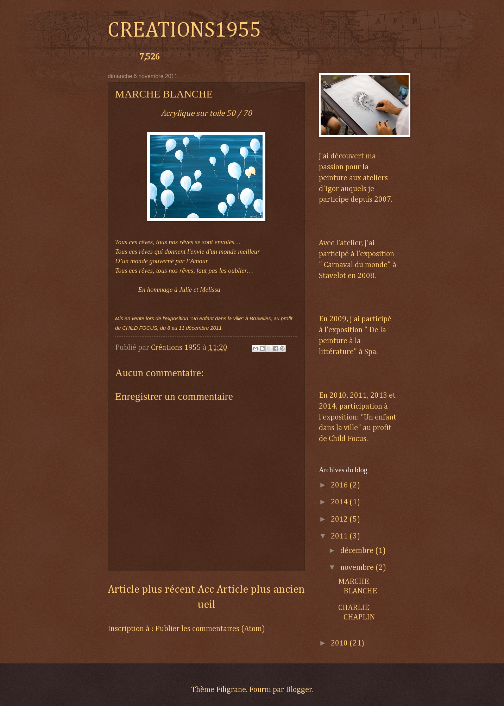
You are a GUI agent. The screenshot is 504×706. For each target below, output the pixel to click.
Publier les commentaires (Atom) (210, 629)
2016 (340, 485)
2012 (340, 519)
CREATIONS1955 (184, 30)
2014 (340, 502)
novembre (358, 568)
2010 (340, 643)
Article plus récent (151, 589)
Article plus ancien (260, 589)
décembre (357, 551)
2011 (340, 536)
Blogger (299, 690)
